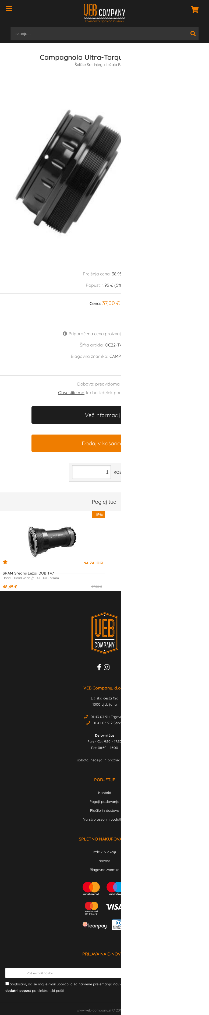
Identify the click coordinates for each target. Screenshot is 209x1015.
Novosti (104, 861)
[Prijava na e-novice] (198, 973)
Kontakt (104, 792)
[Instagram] (108, 668)
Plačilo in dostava (104, 810)
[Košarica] (193, 9)
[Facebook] (100, 668)
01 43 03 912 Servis (108, 723)
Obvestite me (71, 392)
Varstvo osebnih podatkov (104, 819)
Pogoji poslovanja (104, 801)
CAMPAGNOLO (124, 356)
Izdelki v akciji (104, 852)
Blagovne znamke (104, 869)
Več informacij (102, 415)
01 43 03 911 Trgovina (108, 717)
